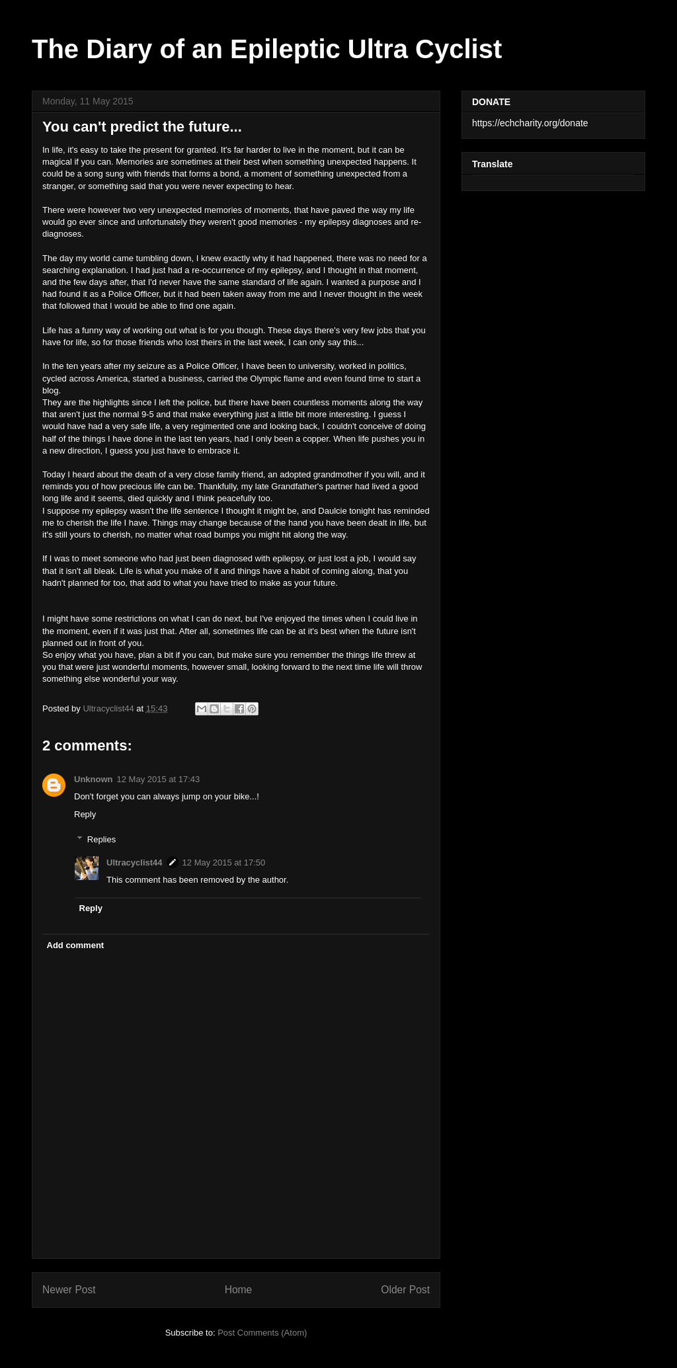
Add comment (75, 945)
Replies (101, 839)
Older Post (405, 1289)
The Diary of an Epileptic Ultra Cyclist (267, 48)
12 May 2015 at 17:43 (158, 779)
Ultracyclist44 (134, 862)
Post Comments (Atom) (262, 1333)
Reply (85, 814)
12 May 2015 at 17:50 (224, 862)
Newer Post (69, 1289)
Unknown (93, 779)
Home (239, 1289)
